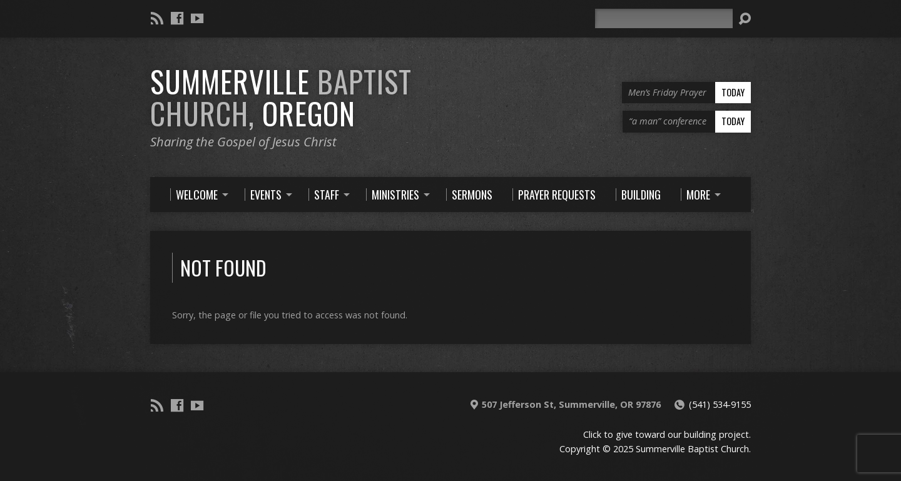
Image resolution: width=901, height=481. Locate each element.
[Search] (664, 18)
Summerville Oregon (281, 97)
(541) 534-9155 (720, 404)
